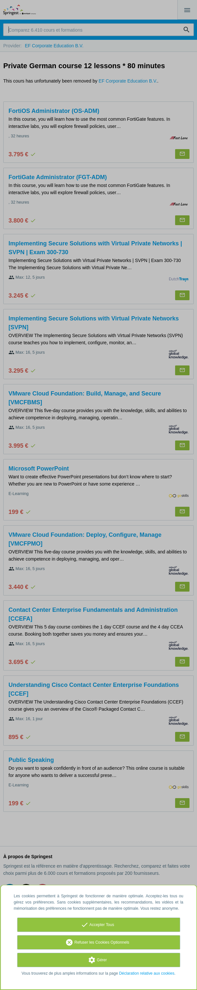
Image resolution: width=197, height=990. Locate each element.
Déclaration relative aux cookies (146, 973)
